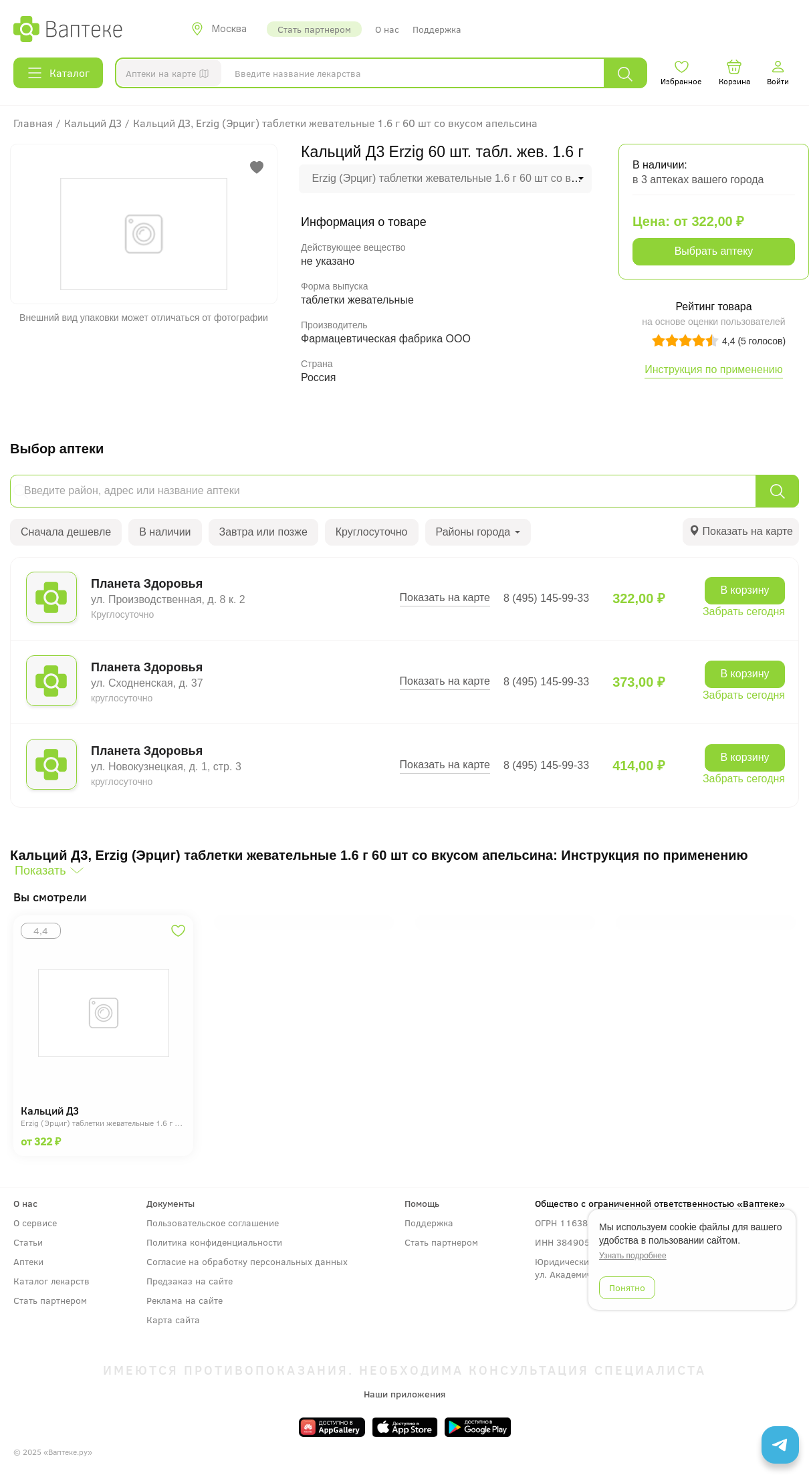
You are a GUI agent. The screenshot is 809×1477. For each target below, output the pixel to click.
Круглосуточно (372, 532)
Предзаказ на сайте (189, 1280)
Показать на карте (445, 597)
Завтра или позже (263, 532)
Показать (40, 870)
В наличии (165, 532)
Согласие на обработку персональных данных (247, 1261)
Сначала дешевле (66, 532)
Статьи (28, 1242)
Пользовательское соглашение (212, 1222)
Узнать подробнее (633, 1255)
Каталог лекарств (51, 1280)
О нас (387, 29)
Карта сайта (173, 1319)
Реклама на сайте (184, 1300)
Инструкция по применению (714, 369)
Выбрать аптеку (714, 251)
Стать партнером (314, 29)
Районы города (478, 532)
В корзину (744, 590)
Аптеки (28, 1261)
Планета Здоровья (147, 583)
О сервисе (35, 1222)
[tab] (741, 532)
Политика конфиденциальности (214, 1242)
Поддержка (437, 29)
